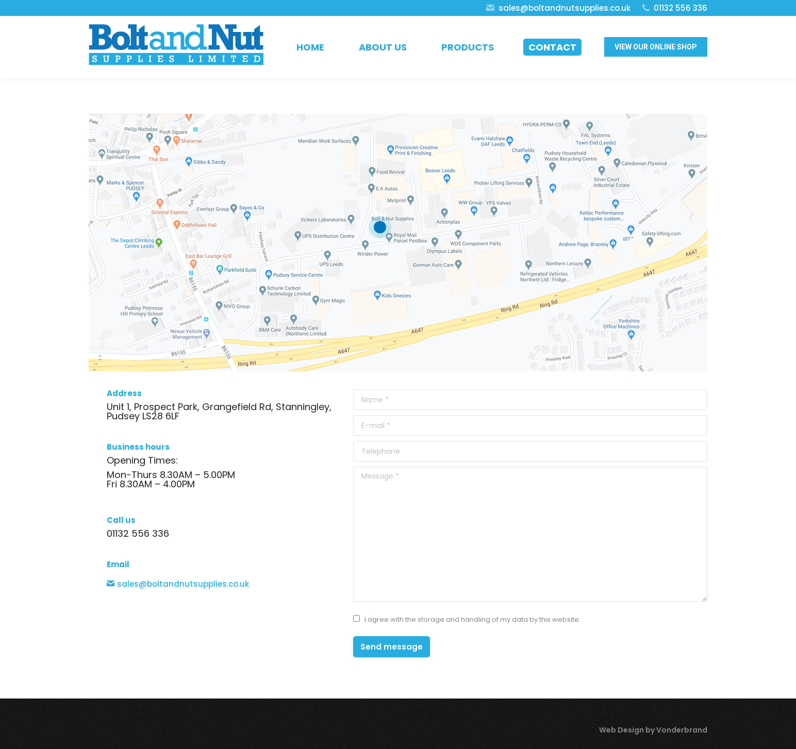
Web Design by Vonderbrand (653, 730)
